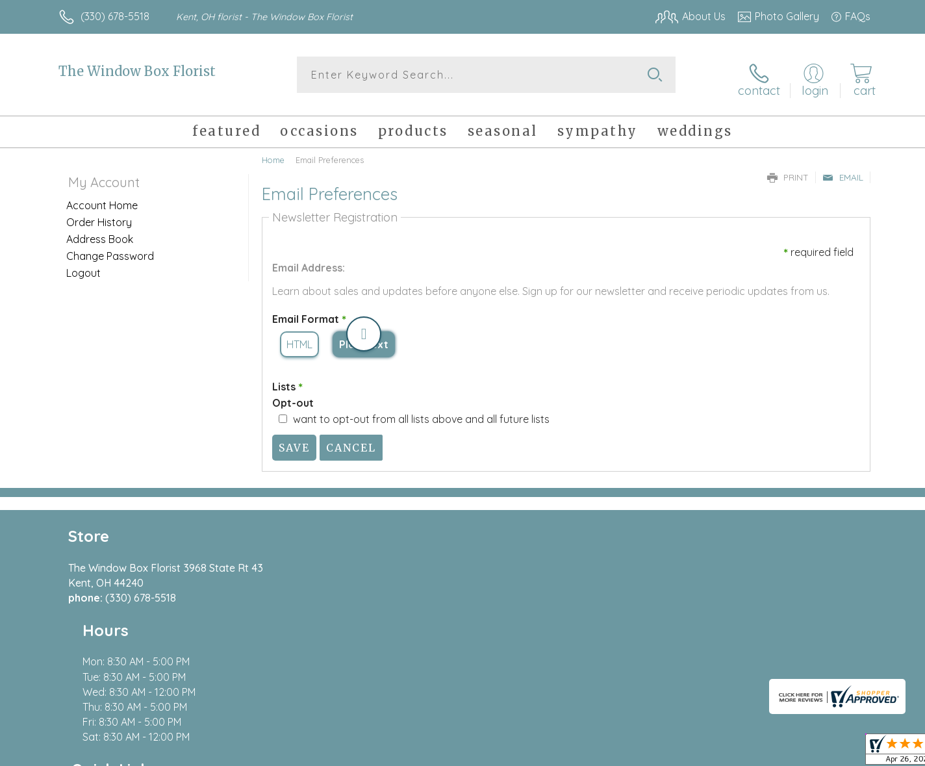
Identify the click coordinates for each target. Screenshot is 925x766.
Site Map (835, 753)
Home (273, 152)
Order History (99, 215)
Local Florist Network (755, 753)
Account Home (102, 198)
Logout (83, 265)
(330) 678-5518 (115, 16)
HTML (299, 337)
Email (842, 170)
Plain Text (363, 337)
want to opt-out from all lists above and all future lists (421, 411)
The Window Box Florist (137, 71)
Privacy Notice (662, 753)
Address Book (99, 231)
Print (788, 170)
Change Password (110, 248)
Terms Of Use (586, 753)
